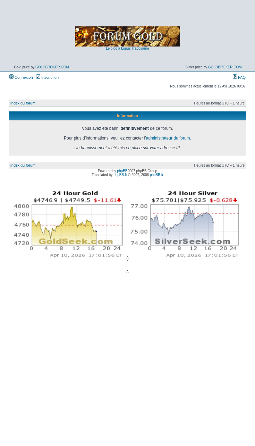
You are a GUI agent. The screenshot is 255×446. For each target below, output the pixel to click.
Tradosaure (140, 48)
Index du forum (22, 103)
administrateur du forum (168, 138)
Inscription (47, 77)
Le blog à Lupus (118, 48)
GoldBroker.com (52, 67)
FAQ (239, 77)
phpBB (122, 171)
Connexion (21, 77)
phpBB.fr (120, 175)
